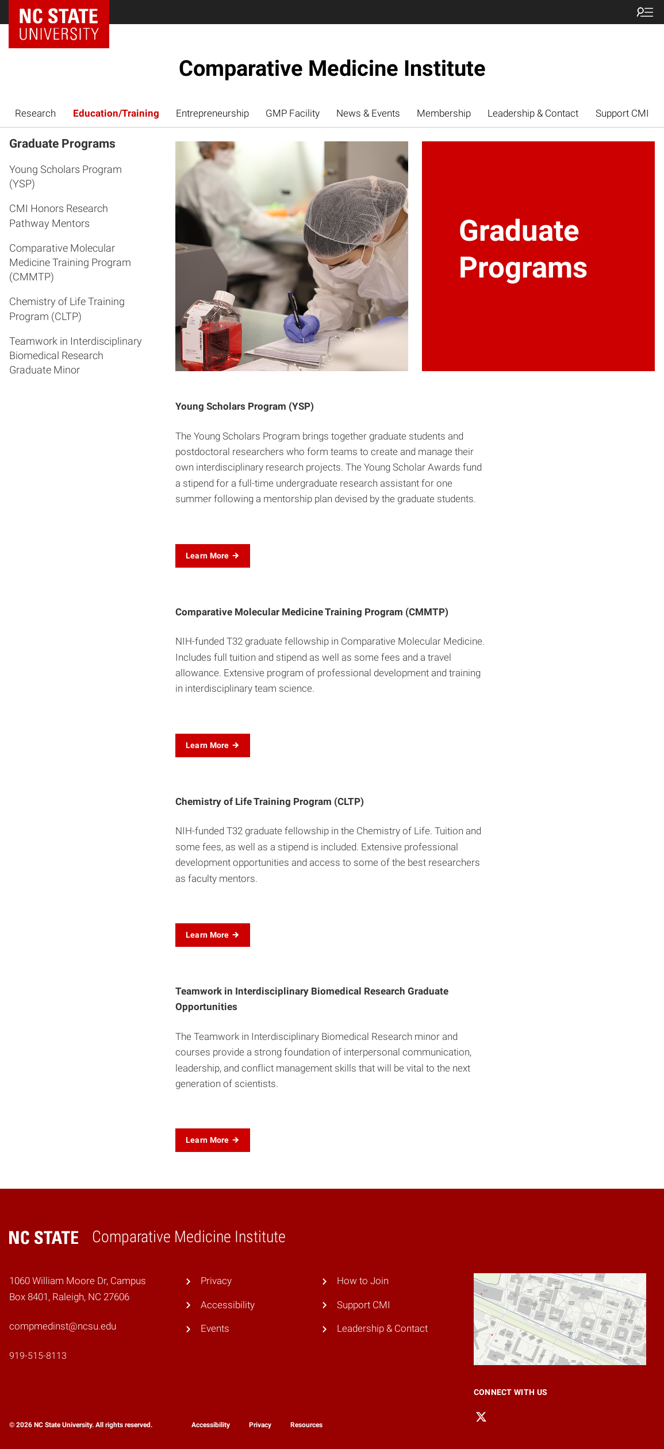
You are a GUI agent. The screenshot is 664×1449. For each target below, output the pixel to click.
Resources (306, 1425)
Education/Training (116, 113)
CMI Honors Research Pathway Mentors (58, 215)
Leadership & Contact (533, 113)
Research (35, 113)
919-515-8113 (38, 1355)
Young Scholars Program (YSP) (65, 176)
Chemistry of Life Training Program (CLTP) (67, 308)
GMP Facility (293, 113)
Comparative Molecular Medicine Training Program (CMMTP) (70, 262)
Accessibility (228, 1305)
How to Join (363, 1280)
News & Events (368, 113)
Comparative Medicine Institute (332, 68)
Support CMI (622, 113)
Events (215, 1328)
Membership (444, 113)
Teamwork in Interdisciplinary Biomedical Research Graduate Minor (75, 355)
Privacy (216, 1280)
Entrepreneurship (212, 113)
